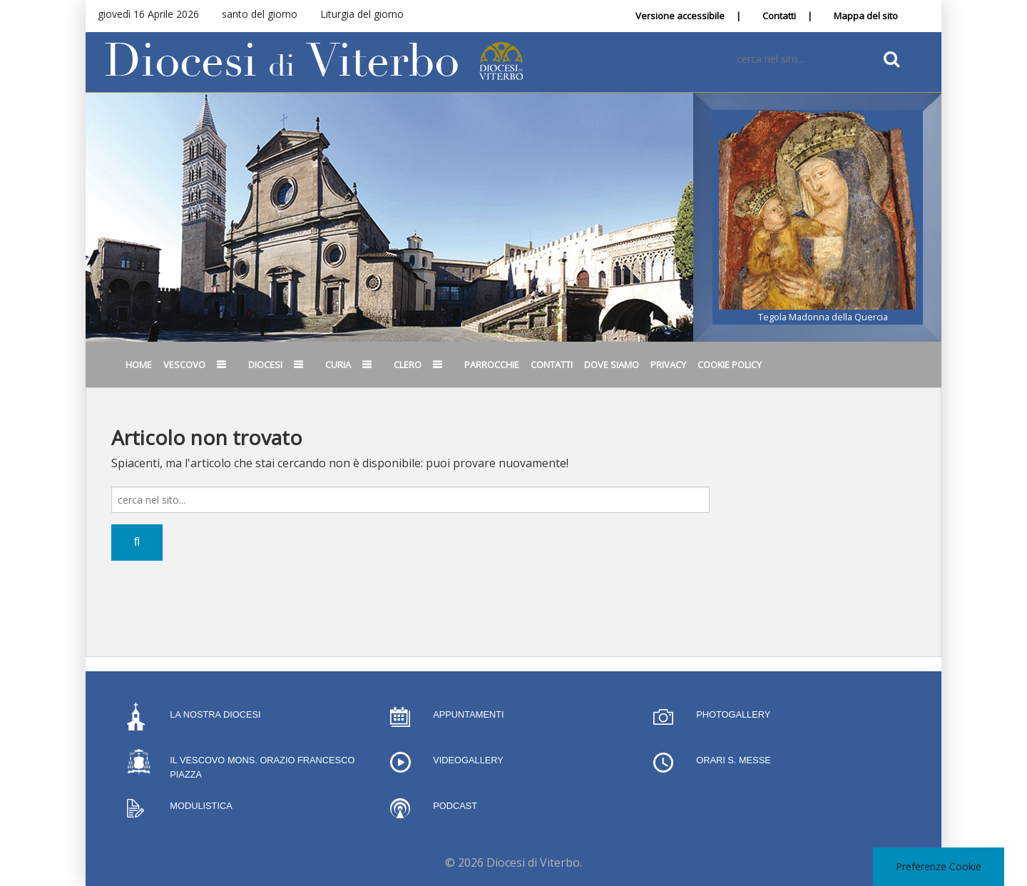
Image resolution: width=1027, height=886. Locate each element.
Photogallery (733, 714)
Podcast (455, 805)
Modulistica (201, 805)
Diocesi (265, 364)
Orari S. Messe (733, 760)
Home (139, 364)
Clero (407, 364)
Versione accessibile (680, 15)
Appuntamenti (468, 714)
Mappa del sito (866, 15)
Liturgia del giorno (362, 14)
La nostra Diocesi (215, 714)
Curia (338, 364)
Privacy (668, 364)
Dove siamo (611, 364)
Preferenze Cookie (938, 866)
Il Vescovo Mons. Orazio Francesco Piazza (262, 767)
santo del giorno (259, 14)
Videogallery (468, 760)
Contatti (779, 15)
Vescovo (184, 364)
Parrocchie (491, 364)
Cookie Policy (730, 364)
